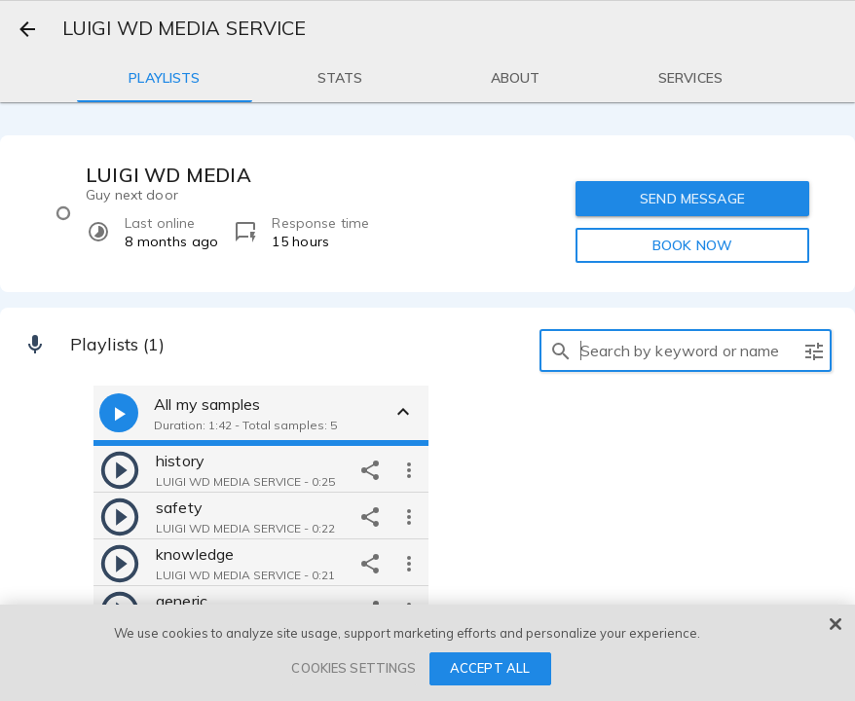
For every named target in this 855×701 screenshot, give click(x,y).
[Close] (835, 624)
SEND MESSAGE (692, 198)
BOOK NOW (692, 245)
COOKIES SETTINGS (353, 668)
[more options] (409, 469)
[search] (560, 350)
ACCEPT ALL (490, 668)
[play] (119, 469)
